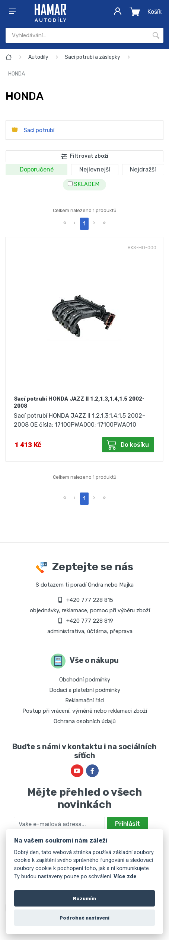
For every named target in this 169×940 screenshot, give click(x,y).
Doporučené (37, 169)
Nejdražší (143, 169)
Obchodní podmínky (84, 679)
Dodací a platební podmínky (84, 690)
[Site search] (77, 35)
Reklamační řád (84, 700)
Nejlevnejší (94, 169)
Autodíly (38, 57)
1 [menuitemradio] (84, 224)
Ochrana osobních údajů (85, 721)
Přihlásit (127, 823)
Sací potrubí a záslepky (92, 57)
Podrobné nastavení (84, 918)
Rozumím (84, 898)
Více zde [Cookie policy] (125, 876)
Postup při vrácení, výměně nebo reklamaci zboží (84, 711)
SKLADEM (83, 184)
